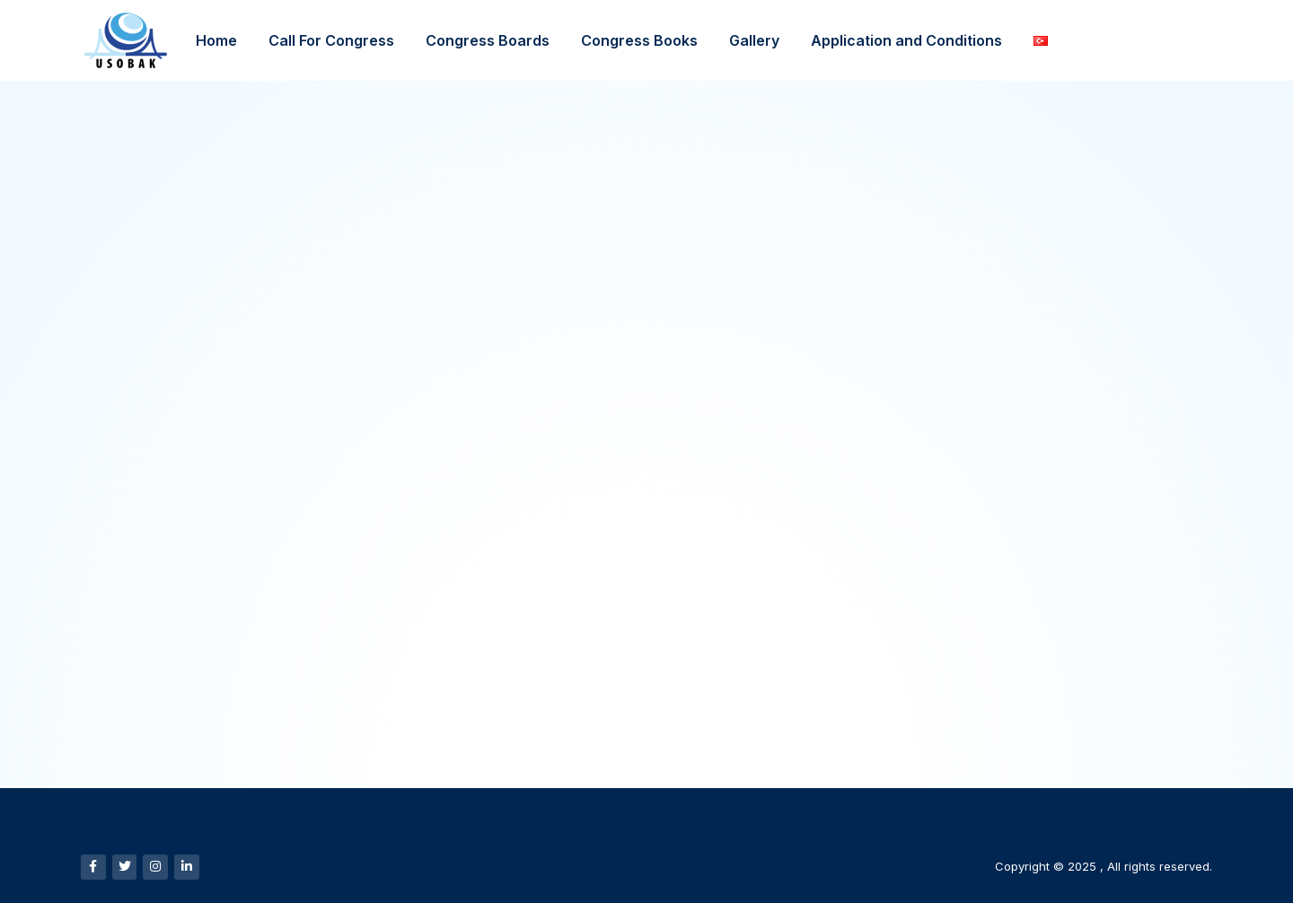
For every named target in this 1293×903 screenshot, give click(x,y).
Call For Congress (331, 40)
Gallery (754, 40)
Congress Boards (488, 40)
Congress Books (639, 40)
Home (216, 40)
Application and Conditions (906, 40)
